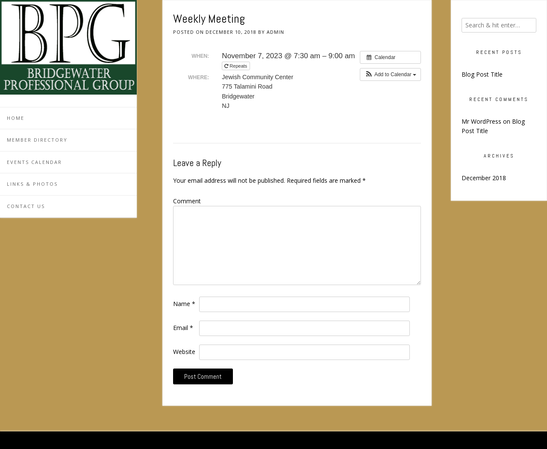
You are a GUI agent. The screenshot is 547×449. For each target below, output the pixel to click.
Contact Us (26, 206)
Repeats (236, 65)
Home (15, 118)
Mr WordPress (481, 121)
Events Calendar (34, 162)
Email (183, 328)
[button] (390, 74)
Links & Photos (32, 184)
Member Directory (37, 140)
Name (184, 304)
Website (184, 352)
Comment (187, 201)
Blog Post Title (482, 74)
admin (275, 32)
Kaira (523, 440)
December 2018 (484, 178)
